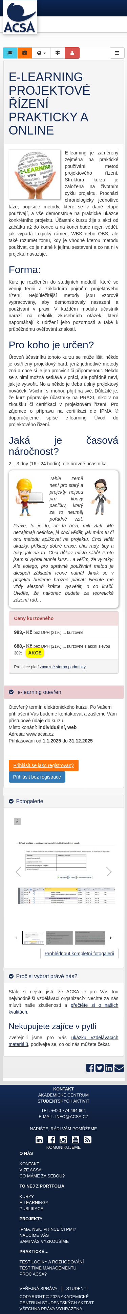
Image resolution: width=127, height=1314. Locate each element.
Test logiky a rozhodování (52, 1262)
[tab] (64, 692)
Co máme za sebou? (42, 1176)
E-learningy (34, 1202)
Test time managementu (48, 1268)
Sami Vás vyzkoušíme (44, 1241)
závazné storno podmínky (63, 667)
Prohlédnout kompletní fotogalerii (79, 953)
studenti (76, 1288)
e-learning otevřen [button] (38, 692)
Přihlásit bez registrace (37, 777)
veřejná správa (39, 1288)
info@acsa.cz (71, 1116)
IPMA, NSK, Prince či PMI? (48, 1229)
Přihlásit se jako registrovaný (44, 765)
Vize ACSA (31, 1170)
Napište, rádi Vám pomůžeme (63, 1129)
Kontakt (30, 1164)
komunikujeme (63, 1147)
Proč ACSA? (33, 1274)
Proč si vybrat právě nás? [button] (47, 976)
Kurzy (27, 1196)
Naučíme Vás (34, 1235)
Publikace (32, 1208)
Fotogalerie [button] (29, 801)
